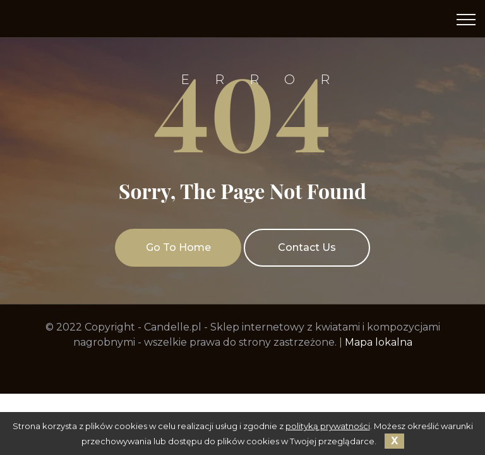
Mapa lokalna (378, 342)
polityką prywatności (327, 426)
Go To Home (178, 247)
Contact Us (307, 247)
